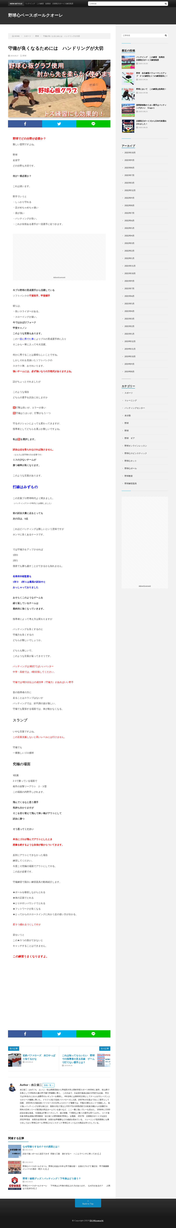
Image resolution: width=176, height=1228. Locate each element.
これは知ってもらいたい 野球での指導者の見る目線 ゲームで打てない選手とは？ (78, 1059)
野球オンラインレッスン (136, 445)
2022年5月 (129, 228)
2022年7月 (129, 213)
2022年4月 (129, 235)
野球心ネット (131, 461)
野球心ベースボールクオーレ (35, 15)
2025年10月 (130, 152)
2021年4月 (129, 311)
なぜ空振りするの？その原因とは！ (41, 1146)
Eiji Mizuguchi (96, 1220)
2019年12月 (130, 341)
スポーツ (129, 393)
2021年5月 (129, 303)
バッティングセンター (135, 408)
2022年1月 (129, 258)
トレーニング (131, 400)
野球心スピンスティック (136, 453)
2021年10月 (130, 273)
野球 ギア (130, 438)
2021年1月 (129, 333)
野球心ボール (131, 468)
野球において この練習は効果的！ (151, 89)
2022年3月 (129, 243)
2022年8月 (129, 205)
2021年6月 (129, 296)
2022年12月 (130, 190)
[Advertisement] (59, 254)
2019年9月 (129, 364)
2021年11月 (130, 266)
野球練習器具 (131, 483)
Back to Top (88, 1203)
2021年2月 (129, 326)
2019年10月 (130, 356)
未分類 (128, 415)
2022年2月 (129, 250)
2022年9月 (129, 198)
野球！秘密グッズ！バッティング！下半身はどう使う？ (52, 1178)
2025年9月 (129, 160)
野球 (24, 55)
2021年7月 (129, 288)
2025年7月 (129, 175)
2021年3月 (129, 318)
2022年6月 (129, 220)
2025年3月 (129, 182)
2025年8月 (129, 167)
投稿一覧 (47, 1085)
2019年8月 (129, 371)
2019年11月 (130, 349)
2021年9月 (129, 281)
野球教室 (129, 476)
